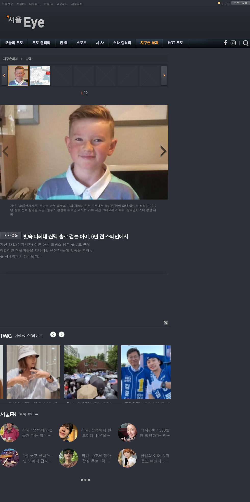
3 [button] (89, 480)
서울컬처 (77, 4)
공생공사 (62, 4)
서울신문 (7, 4)
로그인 (225, 4)
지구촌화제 (10, 58)
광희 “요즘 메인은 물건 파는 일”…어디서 (37, 435)
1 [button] (82, 480)
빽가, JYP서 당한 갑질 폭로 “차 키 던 (96, 461)
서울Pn (21, 4)
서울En (48, 4)
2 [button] (85, 480)
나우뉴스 (34, 4)
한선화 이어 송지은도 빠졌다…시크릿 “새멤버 (154, 461)
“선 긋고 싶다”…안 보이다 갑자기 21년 (37, 461)
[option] (55, 371)
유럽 (28, 58)
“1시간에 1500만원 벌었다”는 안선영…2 (155, 435)
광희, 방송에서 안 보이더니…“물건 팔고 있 (96, 435)
